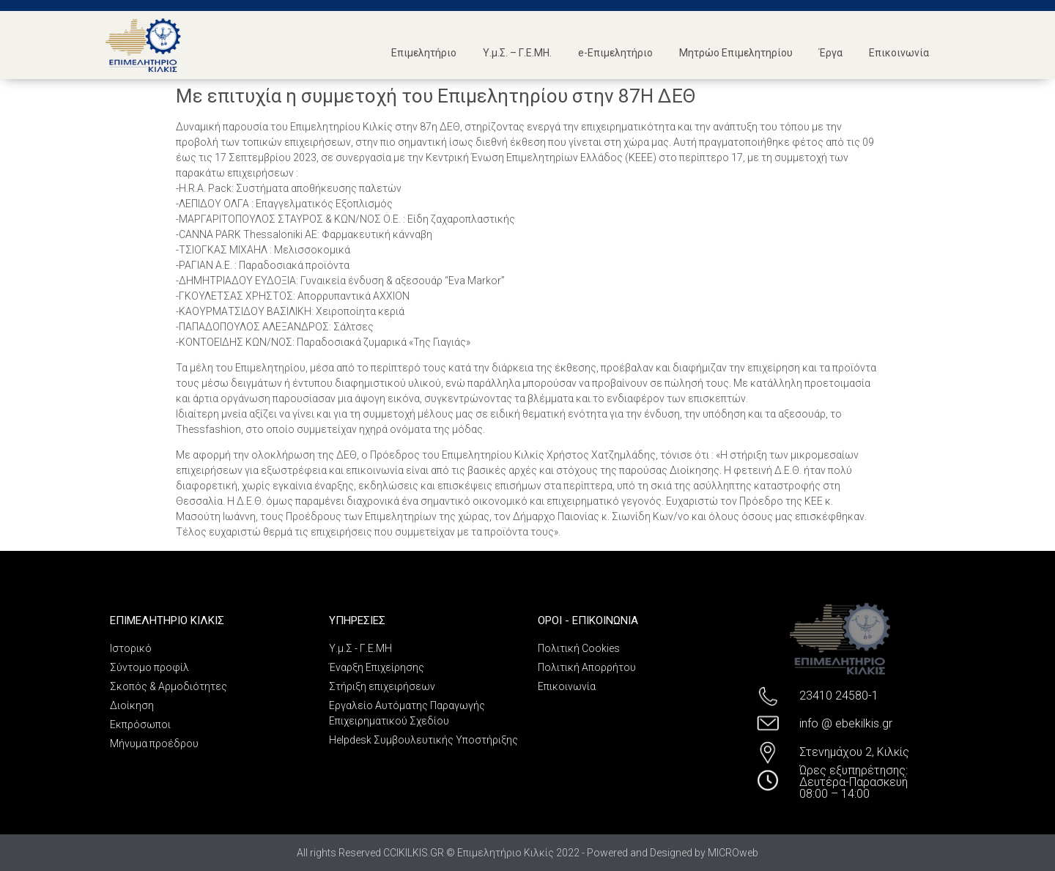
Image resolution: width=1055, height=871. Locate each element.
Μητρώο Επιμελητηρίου (736, 53)
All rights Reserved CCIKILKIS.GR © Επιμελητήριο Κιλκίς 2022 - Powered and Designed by (502, 853)
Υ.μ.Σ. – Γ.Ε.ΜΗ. (517, 53)
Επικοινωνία (899, 53)
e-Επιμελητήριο (615, 53)
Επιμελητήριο (423, 53)
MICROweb (733, 853)
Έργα (831, 53)
